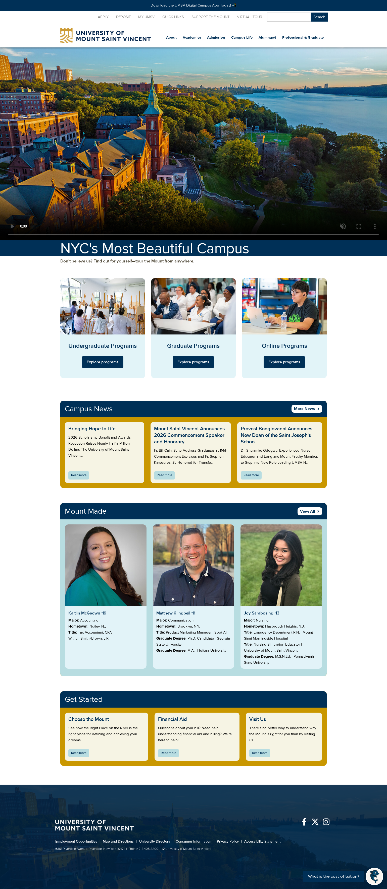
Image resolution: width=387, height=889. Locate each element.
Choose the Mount (88, 719)
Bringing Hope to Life (92, 429)
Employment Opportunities (77, 841)
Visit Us (257, 719)
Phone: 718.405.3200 (143, 849)
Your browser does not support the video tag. (193, 143)
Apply (103, 17)
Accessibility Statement (262, 841)
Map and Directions (120, 841)
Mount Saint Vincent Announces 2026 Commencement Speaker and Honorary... (189, 435)
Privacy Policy (229, 841)
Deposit (123, 17)
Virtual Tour (249, 17)
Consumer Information (195, 841)
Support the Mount (210, 17)
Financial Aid (172, 719)
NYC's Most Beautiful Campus (154, 249)
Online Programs (284, 346)
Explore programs (103, 362)
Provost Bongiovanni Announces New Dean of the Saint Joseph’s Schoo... (276, 435)
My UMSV (146, 17)
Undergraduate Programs (102, 346)
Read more (80, 476)
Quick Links (173, 17)
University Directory (156, 841)
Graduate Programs (193, 346)
